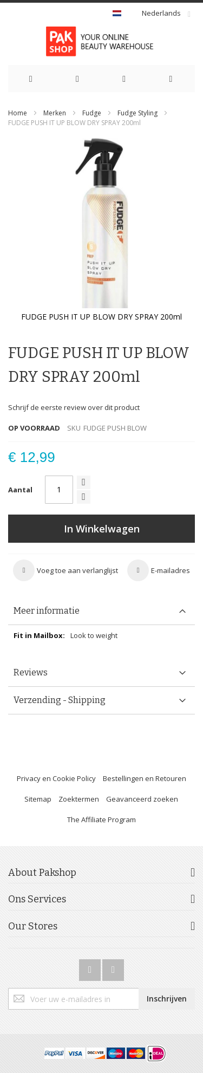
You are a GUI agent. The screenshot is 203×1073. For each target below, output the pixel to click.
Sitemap (37, 799)
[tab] (101, 611)
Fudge (92, 113)
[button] (65, 570)
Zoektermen (78, 799)
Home (17, 113)
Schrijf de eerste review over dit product (74, 407)
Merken (54, 113)
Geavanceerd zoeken (142, 799)
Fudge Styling (138, 113)
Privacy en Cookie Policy (56, 778)
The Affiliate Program (101, 819)
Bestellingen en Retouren (144, 778)
